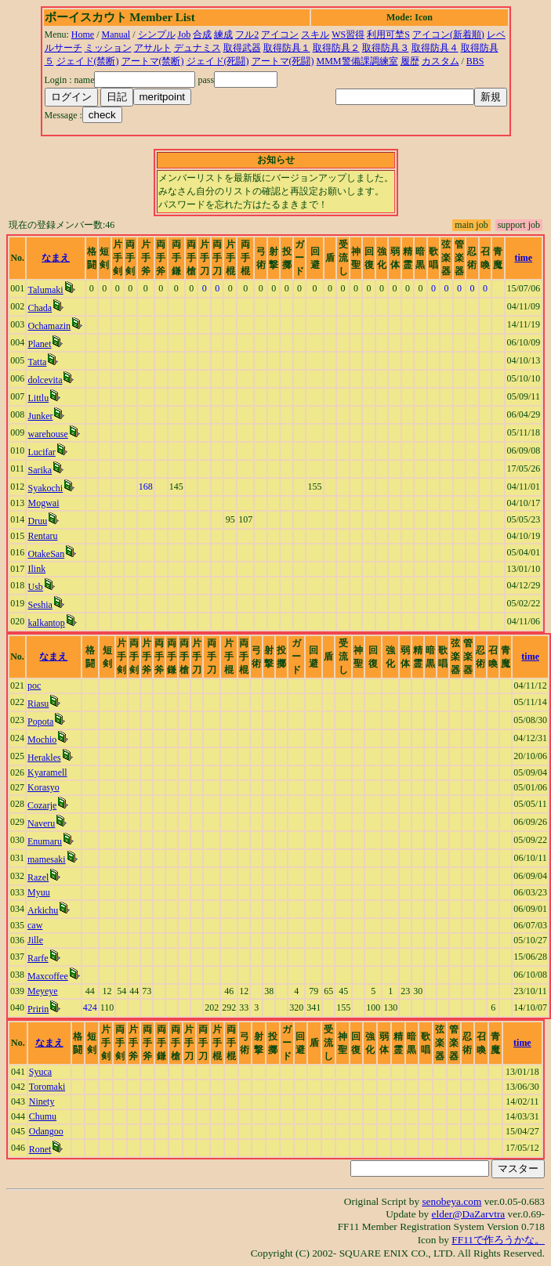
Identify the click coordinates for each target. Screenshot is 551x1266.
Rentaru (42, 535)
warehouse (47, 434)
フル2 (247, 34)
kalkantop (45, 622)
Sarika (39, 470)
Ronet (40, 1149)
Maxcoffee (47, 976)
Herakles (44, 757)
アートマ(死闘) (283, 61)
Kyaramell (47, 772)
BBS (475, 61)
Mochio (41, 739)
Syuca (40, 1071)
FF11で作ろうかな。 (498, 1240)
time (523, 257)
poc (34, 685)
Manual (116, 34)
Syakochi (45, 488)
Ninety (42, 1101)
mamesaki (46, 859)
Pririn (38, 1009)
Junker (40, 416)
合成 (202, 34)
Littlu (38, 397)
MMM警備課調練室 (357, 61)
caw (34, 925)
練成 (223, 34)
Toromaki (47, 1086)
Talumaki (45, 289)
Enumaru (44, 841)
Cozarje (41, 805)
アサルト (153, 47)
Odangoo (46, 1131)
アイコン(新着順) (448, 34)
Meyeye (42, 991)
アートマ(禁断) (152, 61)
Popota (40, 721)
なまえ (56, 257)
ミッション (108, 47)
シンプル (157, 34)
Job (184, 34)
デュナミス (197, 47)
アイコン (280, 34)
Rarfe (38, 958)
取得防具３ (385, 47)
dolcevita (44, 379)
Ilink (36, 568)
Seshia (39, 604)
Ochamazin (49, 325)
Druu (37, 520)
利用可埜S (388, 34)
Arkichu (42, 910)
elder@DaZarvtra (469, 1214)
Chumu (42, 1116)
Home (82, 34)
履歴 (410, 61)
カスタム (440, 61)
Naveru (41, 823)
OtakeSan (45, 553)
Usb (34, 586)
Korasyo (43, 787)
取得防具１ (286, 47)
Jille (35, 940)
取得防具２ (336, 47)
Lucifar (41, 452)
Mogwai (43, 502)
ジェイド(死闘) (218, 61)
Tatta (36, 361)
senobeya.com (451, 1201)
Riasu (38, 703)
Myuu (38, 892)
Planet (39, 343)
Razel (38, 877)
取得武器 (242, 47)
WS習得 (348, 34)
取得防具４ (435, 47)
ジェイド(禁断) (87, 61)
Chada (39, 307)
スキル (315, 34)
